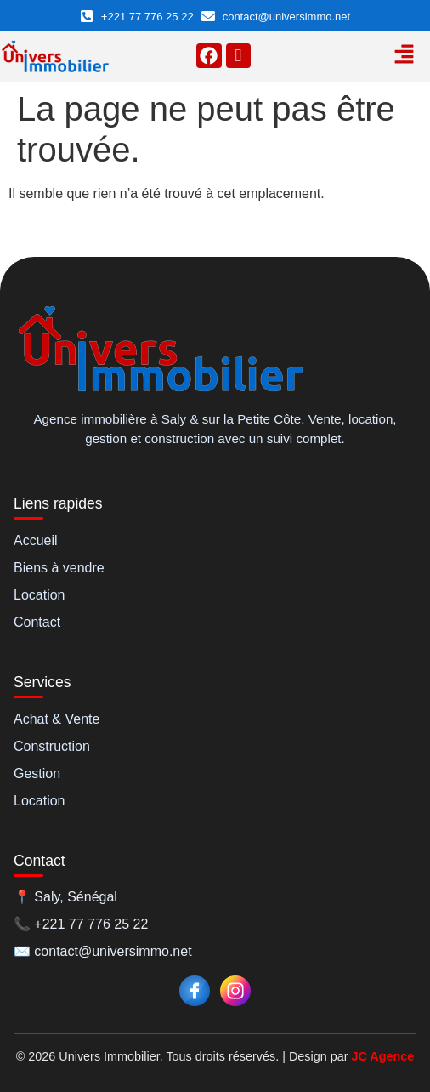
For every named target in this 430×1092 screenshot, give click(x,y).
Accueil (36, 540)
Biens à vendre (59, 567)
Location (39, 595)
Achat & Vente (56, 719)
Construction (52, 746)
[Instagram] (235, 990)
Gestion (37, 773)
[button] (404, 56)
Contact (37, 622)
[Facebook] (194, 990)
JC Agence (382, 1056)
